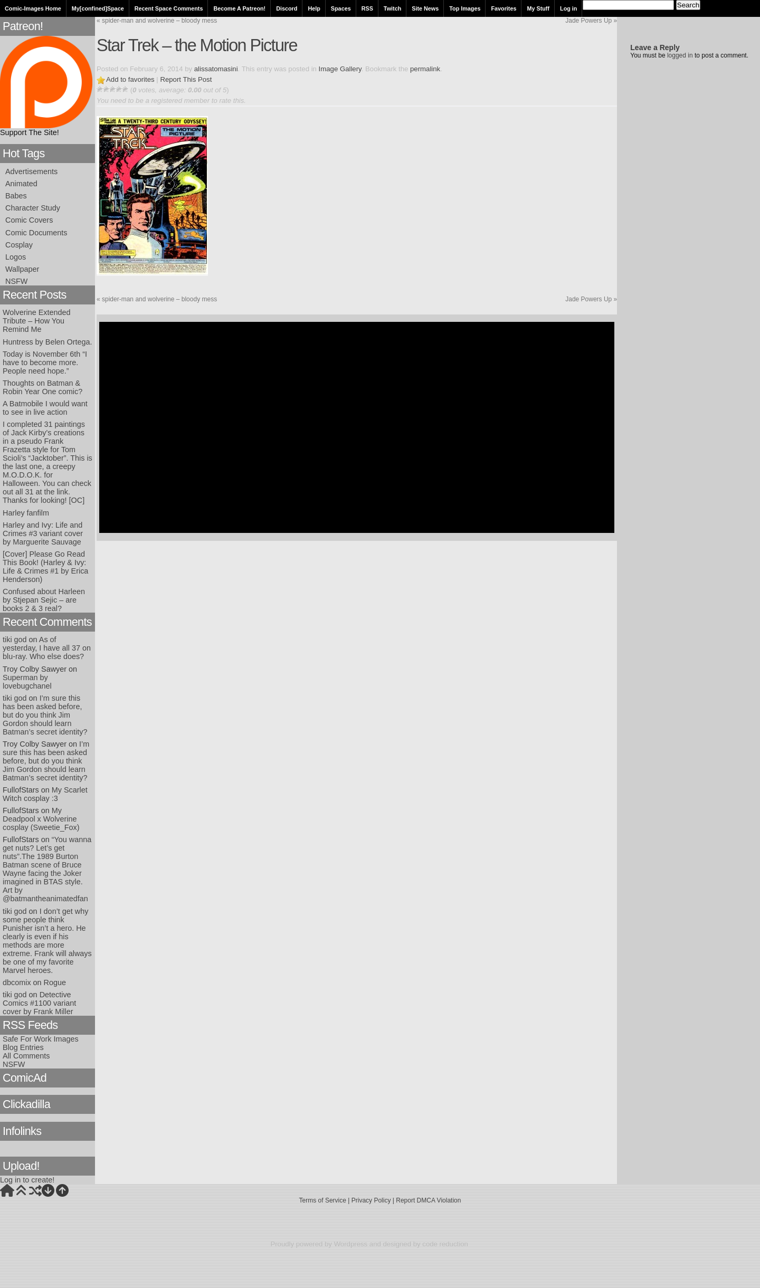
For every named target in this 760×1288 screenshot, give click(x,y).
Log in (568, 8)
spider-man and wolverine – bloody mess (157, 20)
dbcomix (17, 982)
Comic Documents (36, 232)
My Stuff (538, 8)
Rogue (55, 982)
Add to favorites (130, 79)
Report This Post (186, 79)
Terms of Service (322, 1200)
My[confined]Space (98, 8)
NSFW (16, 281)
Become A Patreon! (239, 8)
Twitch (392, 8)
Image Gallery (340, 69)
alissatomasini (216, 69)
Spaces (341, 8)
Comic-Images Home (33, 8)
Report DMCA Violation (428, 1200)
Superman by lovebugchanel (27, 681)
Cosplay (19, 245)
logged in (680, 55)
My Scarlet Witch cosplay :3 (45, 794)
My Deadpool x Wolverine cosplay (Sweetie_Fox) (41, 819)
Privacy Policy (371, 1200)
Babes (16, 196)
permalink (425, 69)
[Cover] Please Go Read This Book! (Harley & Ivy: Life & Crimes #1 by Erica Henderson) (45, 567)
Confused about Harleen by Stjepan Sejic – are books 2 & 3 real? (44, 600)
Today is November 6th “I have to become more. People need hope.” (45, 362)
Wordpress (351, 1244)
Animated (21, 183)
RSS (367, 8)
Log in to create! (27, 1180)
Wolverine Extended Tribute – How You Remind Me (37, 320)
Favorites (503, 8)
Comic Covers (29, 220)
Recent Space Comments (169, 8)
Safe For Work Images (41, 1039)
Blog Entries (23, 1047)
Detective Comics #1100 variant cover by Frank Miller (39, 1003)
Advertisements (31, 171)
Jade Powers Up (591, 20)
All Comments (26, 1056)
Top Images (464, 8)
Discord (286, 8)
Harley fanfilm (26, 513)
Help (314, 8)
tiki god (15, 639)
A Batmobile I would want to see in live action (45, 407)
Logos (15, 257)
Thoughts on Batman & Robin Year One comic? (42, 387)
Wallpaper (22, 269)
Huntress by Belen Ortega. (47, 342)
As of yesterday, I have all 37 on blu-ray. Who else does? (47, 648)
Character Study (32, 208)
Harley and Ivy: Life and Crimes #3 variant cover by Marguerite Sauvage (43, 533)
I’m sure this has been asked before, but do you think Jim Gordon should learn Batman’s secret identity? (45, 715)
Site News (425, 8)
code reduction (445, 1244)
